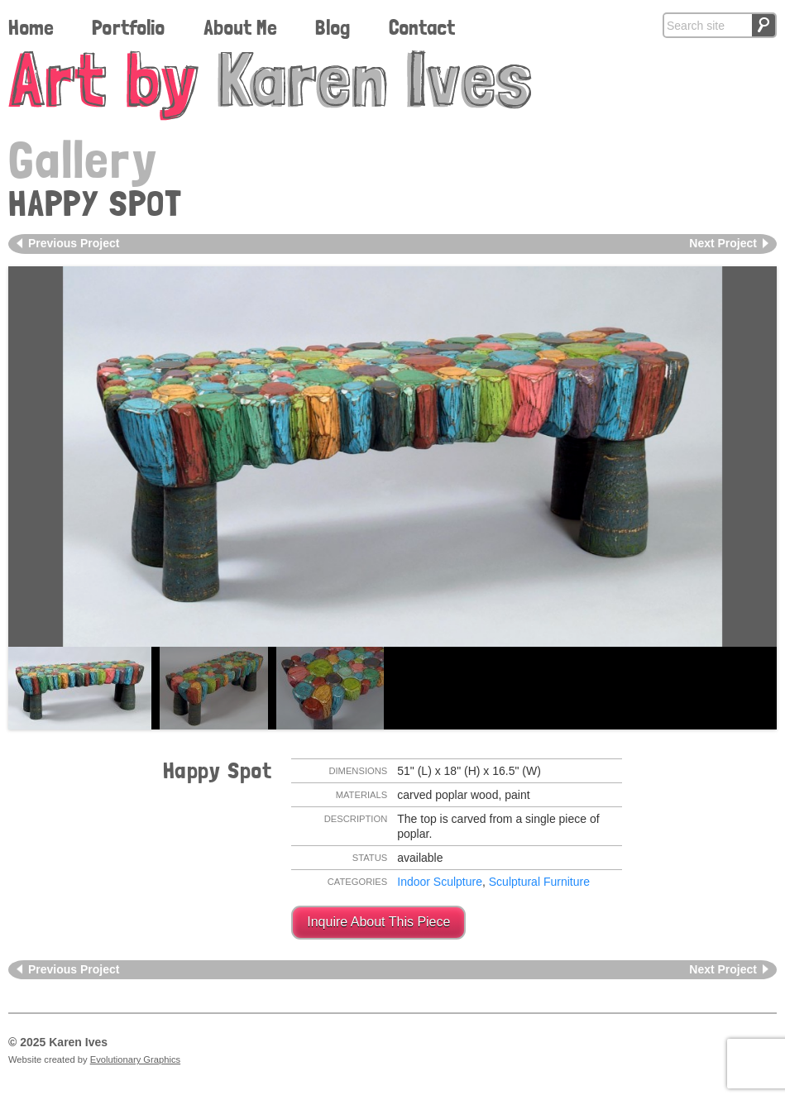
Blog (332, 27)
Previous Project (74, 243)
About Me (240, 27)
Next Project (723, 243)
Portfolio (128, 27)
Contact (422, 27)
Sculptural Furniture (539, 881)
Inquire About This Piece (378, 922)
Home (31, 27)
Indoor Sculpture (439, 881)
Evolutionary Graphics (135, 1059)
